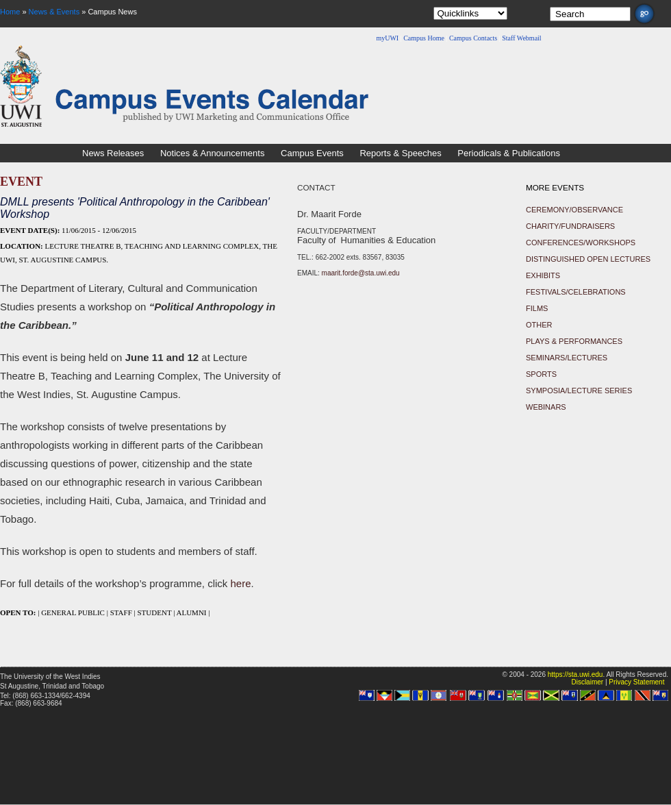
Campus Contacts (473, 38)
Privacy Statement (636, 682)
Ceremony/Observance (574, 210)
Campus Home (423, 38)
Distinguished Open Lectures (588, 259)
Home (10, 12)
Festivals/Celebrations (576, 292)
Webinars (546, 407)
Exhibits (543, 275)
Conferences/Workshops (580, 242)
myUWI (387, 38)
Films (537, 308)
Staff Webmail (521, 38)
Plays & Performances (574, 341)
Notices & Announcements (212, 153)
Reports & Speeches (400, 153)
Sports (541, 374)
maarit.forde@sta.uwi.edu (361, 273)
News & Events (54, 12)
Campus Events (312, 153)
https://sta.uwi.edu (575, 674)
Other (539, 325)
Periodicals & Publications (508, 153)
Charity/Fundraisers (570, 226)
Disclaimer (587, 682)
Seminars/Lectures (566, 358)
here (241, 583)
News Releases (113, 153)
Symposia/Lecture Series (579, 390)
